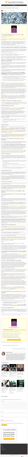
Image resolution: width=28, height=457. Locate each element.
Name (2, 411)
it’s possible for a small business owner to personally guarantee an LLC (15, 238)
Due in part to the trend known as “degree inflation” (13, 95)
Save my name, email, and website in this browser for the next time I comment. (12, 423)
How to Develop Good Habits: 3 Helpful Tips (20, 389)
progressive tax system (22, 254)
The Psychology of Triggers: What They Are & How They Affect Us (20, 374)
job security (2, 103)
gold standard (8, 275)
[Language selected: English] (24, 456)
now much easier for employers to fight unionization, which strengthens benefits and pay (14, 130)
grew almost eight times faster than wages (14, 206)
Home (2, 445)
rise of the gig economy (6, 127)
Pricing (2, 446)
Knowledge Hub (3, 449)
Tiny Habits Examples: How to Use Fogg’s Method (5, 389)
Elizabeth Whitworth (13, 375)
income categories (14, 304)
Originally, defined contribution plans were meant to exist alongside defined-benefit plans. (13, 150)
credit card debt (19, 217)
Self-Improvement (19, 342)
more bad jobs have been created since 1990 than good (16, 136)
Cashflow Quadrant (5, 98)
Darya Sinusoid (8, 10)
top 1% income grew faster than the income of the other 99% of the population (13, 132)
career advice (21, 77)
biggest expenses (15, 194)
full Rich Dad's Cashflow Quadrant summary (16, 333)
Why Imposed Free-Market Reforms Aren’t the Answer (10, 345)
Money (15, 342)
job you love (20, 297)
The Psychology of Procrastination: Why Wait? (5, 373)
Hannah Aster (4, 391)
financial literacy (23, 210)
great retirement (22, 294)
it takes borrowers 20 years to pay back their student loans (14, 209)
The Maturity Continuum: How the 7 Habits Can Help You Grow (12, 389)
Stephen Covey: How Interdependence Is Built (19, 348)
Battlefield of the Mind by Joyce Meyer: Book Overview (12, 373)
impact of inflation (14, 270)
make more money (15, 247)
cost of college (25, 206)
